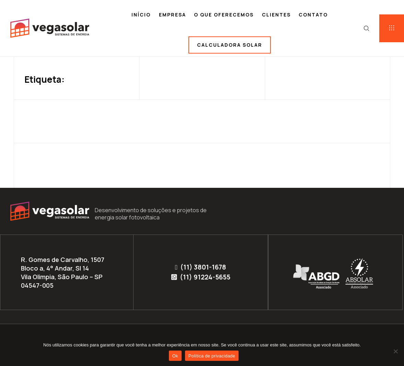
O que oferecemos (224, 14)
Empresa (172, 14)
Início (141, 14)
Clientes (276, 14)
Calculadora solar (229, 45)
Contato (313, 14)
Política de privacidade (211, 355)
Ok (175, 355)
